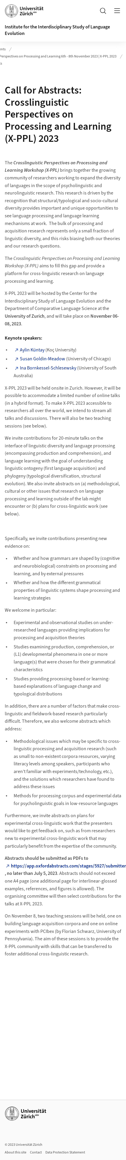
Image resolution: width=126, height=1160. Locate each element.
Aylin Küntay (32, 350)
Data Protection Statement (65, 1152)
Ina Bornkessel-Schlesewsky (48, 368)
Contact (36, 1152)
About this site (15, 1152)
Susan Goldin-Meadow (42, 359)
